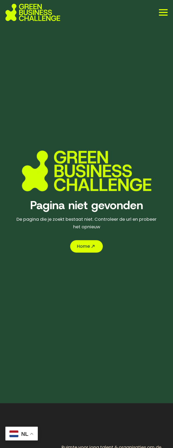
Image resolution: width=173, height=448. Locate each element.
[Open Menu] (163, 12)
